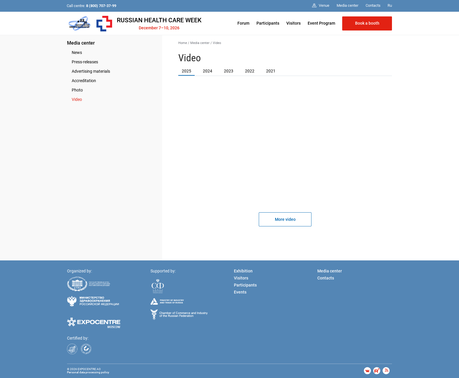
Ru (390, 5)
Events (240, 292)
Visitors (293, 23)
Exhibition (243, 271)
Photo (77, 90)
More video (285, 219)
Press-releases (85, 62)
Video (77, 99)
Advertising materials (91, 71)
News (77, 52)
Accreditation (84, 80)
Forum (243, 23)
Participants (267, 23)
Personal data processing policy (88, 372)
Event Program (321, 23)
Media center (81, 43)
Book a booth (367, 23)
